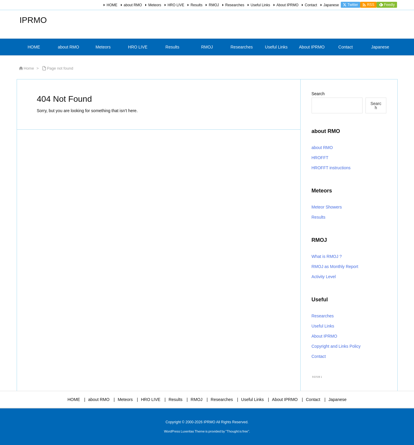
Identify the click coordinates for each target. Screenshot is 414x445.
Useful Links (260, 5)
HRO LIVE (176, 5)
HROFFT (320, 157)
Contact (311, 5)
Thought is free (237, 431)
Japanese (331, 5)
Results (196, 5)
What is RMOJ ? (327, 256)
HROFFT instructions (331, 167)
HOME (112, 5)
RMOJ (214, 5)
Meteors (154, 5)
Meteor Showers (327, 207)
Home (29, 68)
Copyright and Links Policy (336, 346)
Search (318, 93)
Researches (234, 5)
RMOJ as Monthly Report (335, 266)
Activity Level (324, 276)
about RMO (133, 5)
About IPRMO (287, 5)
